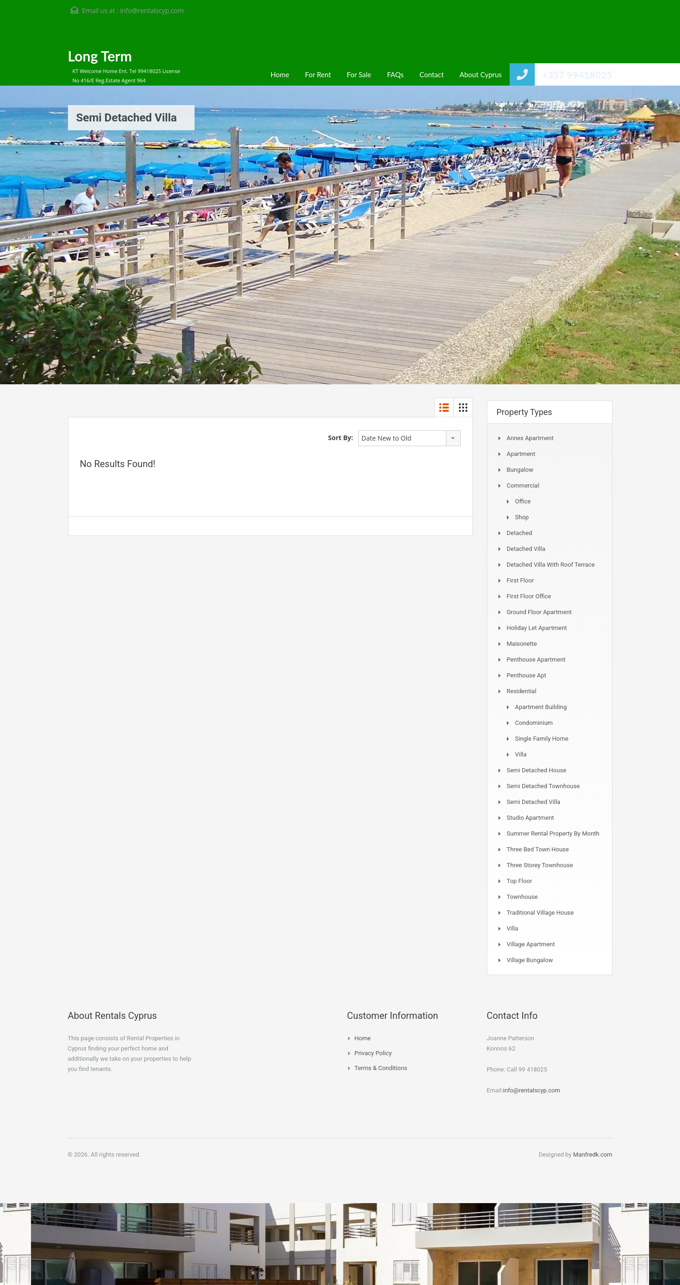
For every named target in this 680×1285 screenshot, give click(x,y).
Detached (519, 532)
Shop (522, 517)
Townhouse (522, 896)
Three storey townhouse (540, 865)
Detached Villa (526, 548)
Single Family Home (542, 738)
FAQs (395, 74)
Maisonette (522, 643)
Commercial (523, 485)
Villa (521, 754)
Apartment (521, 453)
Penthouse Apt (526, 675)
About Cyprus (480, 74)
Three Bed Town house (538, 849)
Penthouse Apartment (536, 659)
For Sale (359, 74)
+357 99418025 (577, 74)
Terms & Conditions (381, 1067)
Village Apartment (531, 944)
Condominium (534, 722)
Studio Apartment (530, 817)
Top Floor (519, 880)
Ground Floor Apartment (539, 612)
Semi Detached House (536, 770)
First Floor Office (529, 596)
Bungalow (520, 469)
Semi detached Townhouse (543, 786)
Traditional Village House (540, 912)
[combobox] (409, 438)
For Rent (318, 74)
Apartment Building (541, 706)
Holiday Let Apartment (537, 627)
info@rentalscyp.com (152, 10)
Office (523, 501)
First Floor (520, 580)
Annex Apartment (530, 438)
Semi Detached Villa (533, 801)
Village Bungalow (530, 960)
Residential (522, 691)
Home (279, 74)
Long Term (100, 55)
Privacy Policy (373, 1053)
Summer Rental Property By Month (553, 833)
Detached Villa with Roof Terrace (551, 564)
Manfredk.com (592, 1154)
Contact (431, 74)
